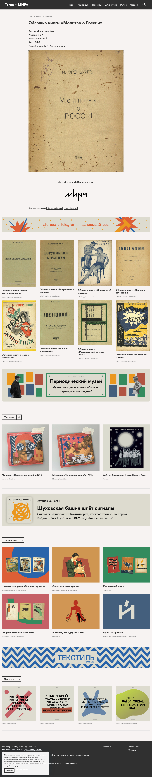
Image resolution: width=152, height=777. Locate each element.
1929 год (5, 297)
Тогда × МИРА (17, 5)
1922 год (119, 297)
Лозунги (13, 724)
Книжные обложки (44, 16)
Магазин (134, 4)
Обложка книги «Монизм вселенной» (54, 350)
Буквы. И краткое (113, 633)
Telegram (132, 750)
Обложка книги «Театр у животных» (15, 356)
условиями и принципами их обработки (18, 761)
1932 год (81, 359)
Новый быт (12, 480)
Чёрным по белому (54, 208)
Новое (71, 4)
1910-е (31, 16)
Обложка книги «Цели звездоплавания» (14, 292)
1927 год (119, 362)
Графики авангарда (17, 637)
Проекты (97, 4)
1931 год (43, 356)
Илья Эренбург (71, 208)
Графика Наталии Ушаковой (18, 633)
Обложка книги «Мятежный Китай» (131, 356)
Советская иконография (66, 587)
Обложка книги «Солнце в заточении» (130, 292)
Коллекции (83, 4)
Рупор (123, 4)
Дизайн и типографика (18, 591)
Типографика (132, 637)
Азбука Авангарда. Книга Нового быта (124, 475)
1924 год (5, 362)
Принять (9, 770)
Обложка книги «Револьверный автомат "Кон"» (91, 352)
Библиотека (111, 4)
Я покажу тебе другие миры (68, 633)
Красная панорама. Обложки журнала (23, 587)
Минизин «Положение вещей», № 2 (22, 475)
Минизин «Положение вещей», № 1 (72, 475)
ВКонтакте (133, 746)
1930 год (81, 297)
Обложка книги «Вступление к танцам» (57, 291)
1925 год (43, 296)
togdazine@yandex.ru (25, 746)
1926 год (119, 724)
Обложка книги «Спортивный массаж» (94, 292)
